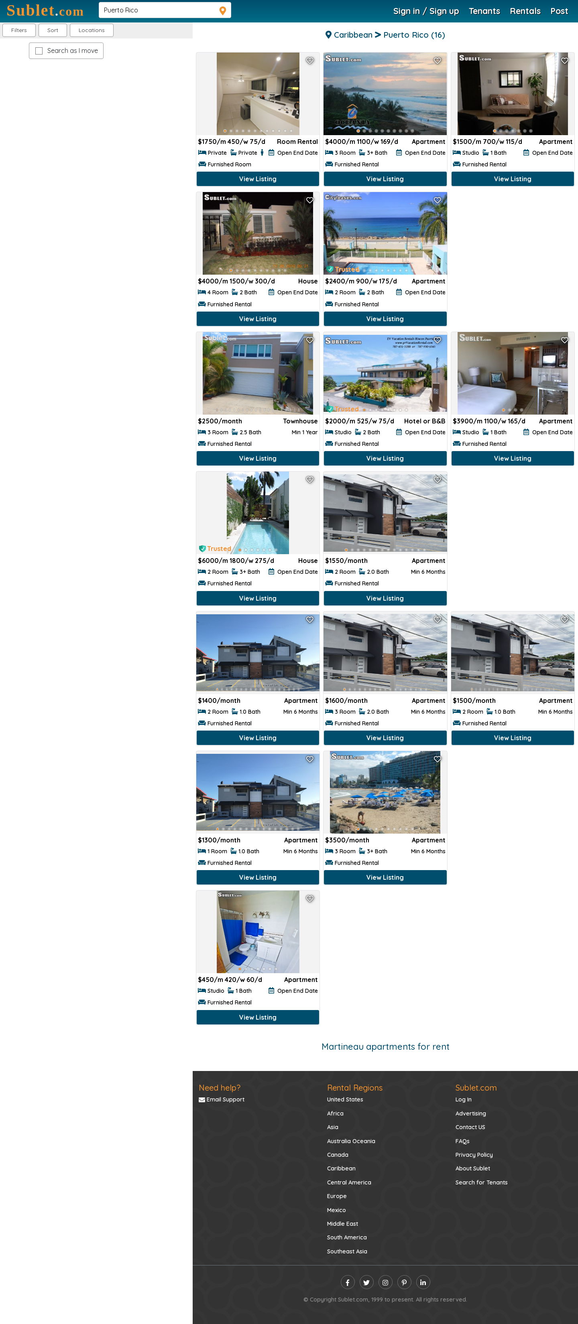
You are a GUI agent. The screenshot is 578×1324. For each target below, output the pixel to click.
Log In (464, 1099)
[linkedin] (423, 1282)
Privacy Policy (474, 1154)
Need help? (219, 1088)
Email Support (221, 1099)
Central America (349, 1182)
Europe (337, 1196)
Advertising (471, 1113)
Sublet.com (476, 1088)
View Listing (258, 179)
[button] (92, 30)
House (308, 281)
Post (559, 11)
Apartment (429, 142)
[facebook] (348, 1282)
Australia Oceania (351, 1141)
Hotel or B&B (425, 421)
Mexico (336, 1210)
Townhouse (300, 421)
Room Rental (297, 142)
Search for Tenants (482, 1182)
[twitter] (367, 1282)
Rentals (525, 11)
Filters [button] (19, 30)
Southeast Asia (347, 1251)
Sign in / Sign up (426, 11)
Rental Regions (355, 1088)
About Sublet (473, 1168)
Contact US (470, 1127)
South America (347, 1237)
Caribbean (341, 1168)
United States (345, 1099)
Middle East (342, 1223)
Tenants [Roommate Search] (484, 11)
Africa (335, 1113)
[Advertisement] (512, 248)
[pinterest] (404, 1282)
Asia (332, 1127)
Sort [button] (52, 30)
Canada (337, 1154)
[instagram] (386, 1282)
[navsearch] (165, 10)
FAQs (463, 1141)
